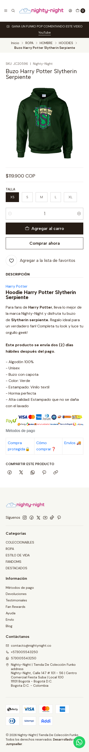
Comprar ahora (44, 243)
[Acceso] (70, 10)
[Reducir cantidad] (10, 213)
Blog (9, 626)
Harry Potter (17, 286)
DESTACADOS (16, 568)
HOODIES (66, 43)
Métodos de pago (20, 587)
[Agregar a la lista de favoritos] (40, 260)
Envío (10, 619)
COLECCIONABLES (20, 542)
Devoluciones (16, 594)
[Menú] (6, 10)
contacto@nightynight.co (28, 645)
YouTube (44, 32)
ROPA (29, 43)
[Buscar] (13, 10)
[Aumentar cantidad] (79, 213)
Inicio (15, 43)
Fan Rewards (15, 607)
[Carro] (80, 11)
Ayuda (10, 613)
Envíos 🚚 (72, 442)
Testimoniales (16, 600)
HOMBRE (46, 43)
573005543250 (21, 658)
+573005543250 (22, 652)
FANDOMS (13, 561)
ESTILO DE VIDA (18, 555)
